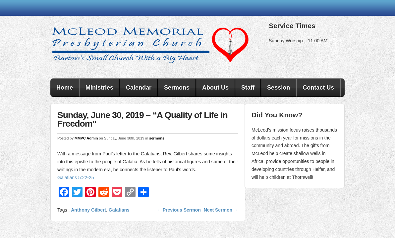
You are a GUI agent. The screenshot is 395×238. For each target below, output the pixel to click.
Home (64, 87)
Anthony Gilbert (88, 210)
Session (278, 87)
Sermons (177, 87)
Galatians (119, 210)
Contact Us (318, 87)
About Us (215, 87)
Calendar (138, 87)
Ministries (99, 87)
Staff (247, 87)
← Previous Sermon (179, 210)
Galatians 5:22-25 (75, 177)
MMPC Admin (86, 138)
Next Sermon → (221, 210)
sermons (156, 138)
